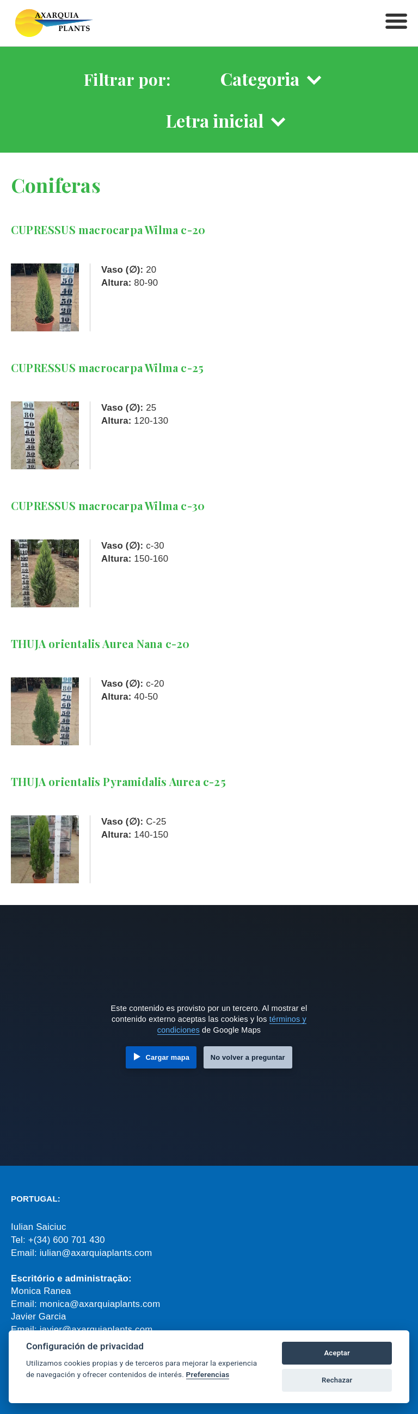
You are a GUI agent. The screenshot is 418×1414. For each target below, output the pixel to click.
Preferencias (208, 1374)
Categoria (259, 78)
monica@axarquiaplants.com (100, 1304)
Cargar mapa (167, 1057)
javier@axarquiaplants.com (96, 1329)
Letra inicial (214, 120)
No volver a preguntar (248, 1057)
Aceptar (337, 1353)
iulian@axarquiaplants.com (96, 1253)
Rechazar (337, 1380)
